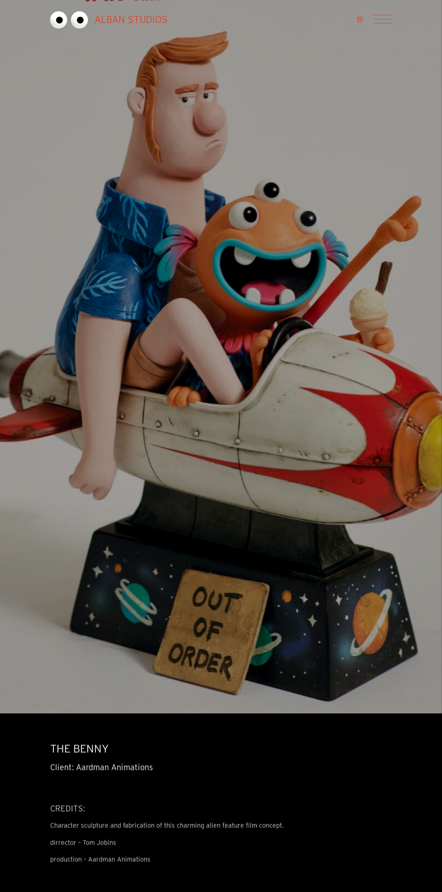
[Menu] (383, 19)
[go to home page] (133, 20)
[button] (360, 20)
